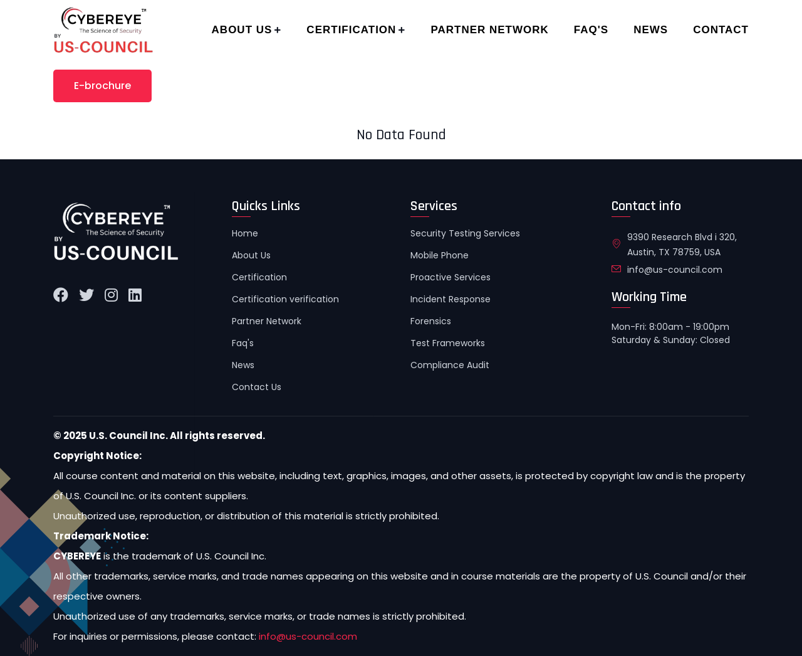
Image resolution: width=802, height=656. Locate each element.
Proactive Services (450, 277)
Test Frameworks (447, 343)
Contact (721, 30)
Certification (351, 30)
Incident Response (450, 299)
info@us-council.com (674, 269)
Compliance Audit (449, 365)
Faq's (591, 30)
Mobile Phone (439, 255)
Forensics (430, 321)
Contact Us (256, 387)
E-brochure (102, 85)
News (650, 30)
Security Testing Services (465, 233)
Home (245, 233)
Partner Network (489, 30)
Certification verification (285, 299)
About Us (242, 30)
